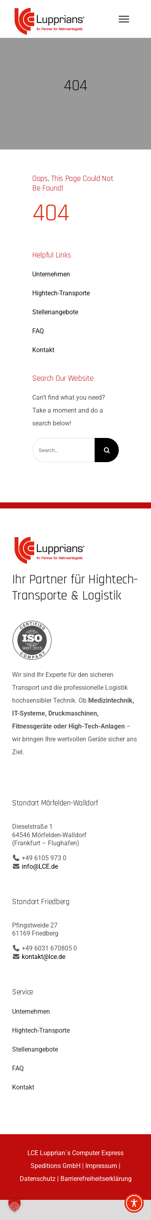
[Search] (107, 450)
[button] (14, 1205)
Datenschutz (38, 1179)
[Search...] (63, 450)
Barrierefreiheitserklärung (96, 1179)
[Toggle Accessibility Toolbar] (134, 1203)
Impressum (101, 1166)
